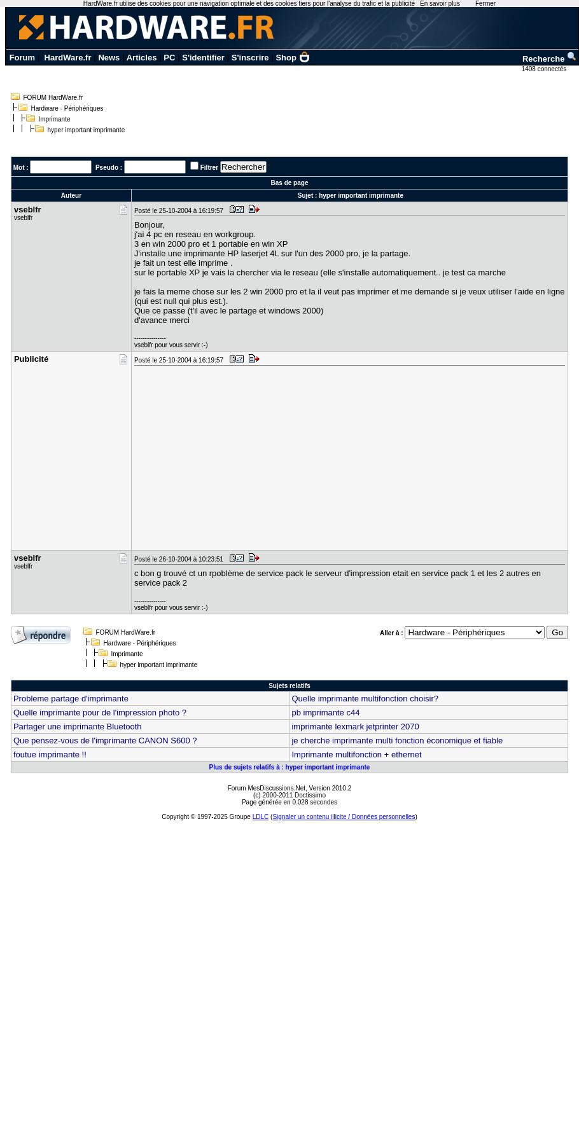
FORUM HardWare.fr (53, 97)
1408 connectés (545, 68)
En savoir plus (440, 3)
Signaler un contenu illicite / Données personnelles (343, 816)
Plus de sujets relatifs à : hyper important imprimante (289, 767)
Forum (22, 57)
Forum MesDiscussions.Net (266, 788)
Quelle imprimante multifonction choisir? (364, 698)
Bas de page (290, 182)
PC (169, 57)
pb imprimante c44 (325, 712)
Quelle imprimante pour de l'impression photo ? (99, 712)
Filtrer (209, 167)
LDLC (261, 816)
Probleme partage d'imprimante (71, 698)
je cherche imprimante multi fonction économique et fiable (397, 740)
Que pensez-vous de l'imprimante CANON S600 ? (105, 740)
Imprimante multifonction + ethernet (356, 754)
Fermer (485, 3)
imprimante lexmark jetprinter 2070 (355, 726)
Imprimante (55, 119)
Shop (293, 57)
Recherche (549, 59)
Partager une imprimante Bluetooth (77, 726)
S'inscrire (250, 57)
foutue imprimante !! (50, 754)
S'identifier (203, 57)
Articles (142, 57)
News (109, 57)
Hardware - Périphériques (67, 108)
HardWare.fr (68, 57)
